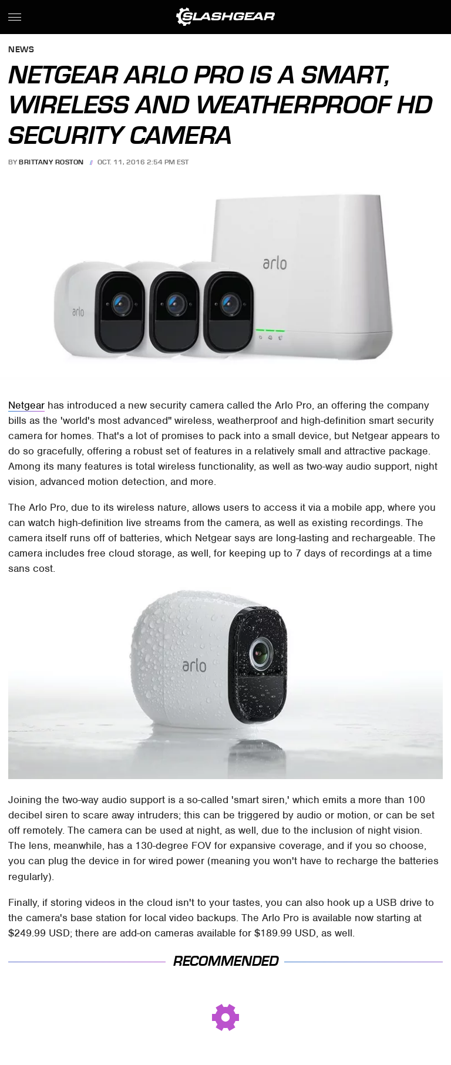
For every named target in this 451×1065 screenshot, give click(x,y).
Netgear (26, 405)
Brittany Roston (51, 162)
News (21, 50)
